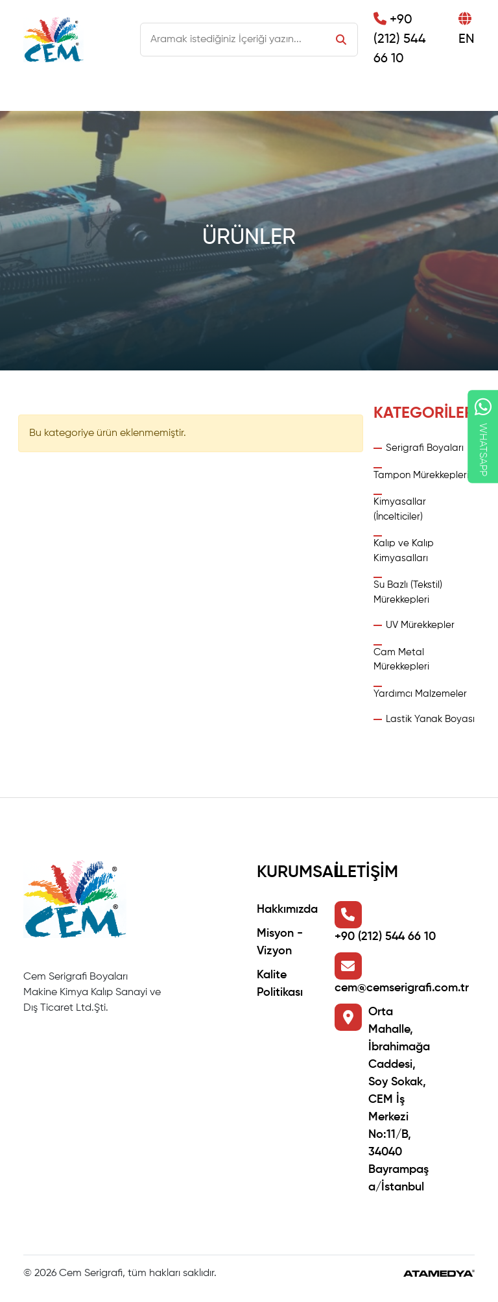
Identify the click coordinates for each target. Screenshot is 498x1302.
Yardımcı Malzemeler (420, 694)
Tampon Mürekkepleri (421, 475)
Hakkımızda (287, 909)
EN (466, 29)
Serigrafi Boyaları (425, 448)
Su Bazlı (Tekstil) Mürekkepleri (408, 592)
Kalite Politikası (280, 983)
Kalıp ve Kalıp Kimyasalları (404, 550)
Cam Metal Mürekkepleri (401, 659)
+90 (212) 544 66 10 (400, 39)
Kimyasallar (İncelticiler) (400, 509)
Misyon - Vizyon (280, 942)
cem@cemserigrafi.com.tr (402, 988)
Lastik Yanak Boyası (430, 719)
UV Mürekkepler (420, 625)
